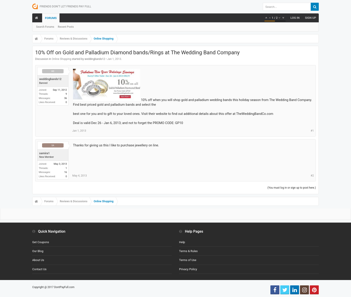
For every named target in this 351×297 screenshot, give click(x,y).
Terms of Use (187, 260)
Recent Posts (66, 26)
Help (182, 242)
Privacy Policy (188, 269)
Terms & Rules (188, 251)
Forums (51, 18)
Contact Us (39, 269)
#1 (312, 130)
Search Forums (45, 26)
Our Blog (37, 251)
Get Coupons (40, 242)
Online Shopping (61, 59)
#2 (312, 175)
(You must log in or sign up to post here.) (292, 187)
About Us (38, 260)
